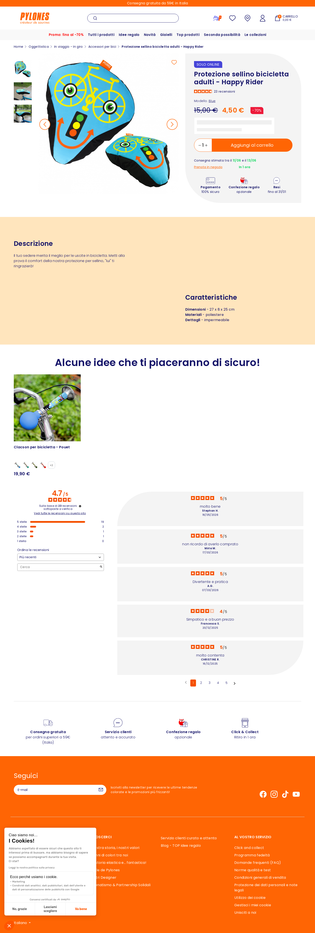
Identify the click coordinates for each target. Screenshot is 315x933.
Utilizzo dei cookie (250, 897)
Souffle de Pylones (103, 870)
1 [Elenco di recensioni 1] (193, 683)
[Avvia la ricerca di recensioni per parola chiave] (101, 567)
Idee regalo (129, 34)
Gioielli (166, 34)
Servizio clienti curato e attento (189, 838)
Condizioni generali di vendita (260, 877)
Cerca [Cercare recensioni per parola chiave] (58, 567)
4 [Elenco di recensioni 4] (218, 683)
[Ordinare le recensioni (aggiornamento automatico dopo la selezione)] (60, 557)
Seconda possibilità (222, 34)
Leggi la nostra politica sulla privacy (32, 867)
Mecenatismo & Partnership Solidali (118, 884)
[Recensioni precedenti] (185, 683)
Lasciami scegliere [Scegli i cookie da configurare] (50, 909)
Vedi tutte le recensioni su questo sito (60, 513)
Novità (150, 34)
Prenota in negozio (208, 167)
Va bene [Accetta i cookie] (81, 909)
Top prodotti (188, 34)
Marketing (18, 881)
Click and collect (249, 847)
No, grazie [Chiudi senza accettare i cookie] (19, 909)
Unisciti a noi (245, 912)
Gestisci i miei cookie (252, 905)
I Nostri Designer (101, 877)
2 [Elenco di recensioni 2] (201, 683)
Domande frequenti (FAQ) (257, 862)
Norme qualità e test (252, 870)
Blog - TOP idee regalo (181, 845)
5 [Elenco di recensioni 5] (227, 683)
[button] (9, 925)
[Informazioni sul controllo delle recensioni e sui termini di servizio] (80, 506)
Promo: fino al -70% (66, 34)
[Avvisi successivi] (234, 683)
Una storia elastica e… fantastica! (116, 862)
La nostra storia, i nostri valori (113, 847)
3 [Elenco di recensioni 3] (209, 683)
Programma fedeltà (252, 855)
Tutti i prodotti (101, 34)
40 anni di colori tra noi (107, 855)
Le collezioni (255, 34)
